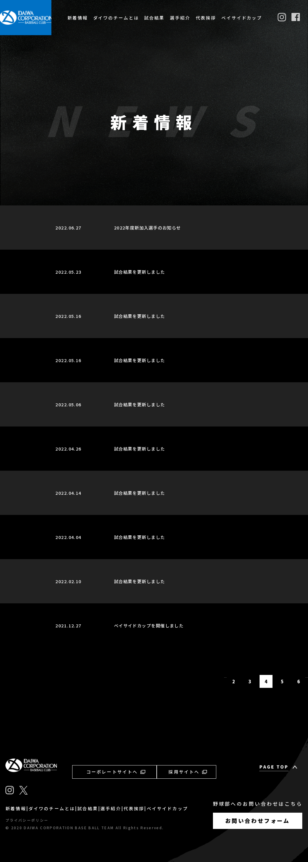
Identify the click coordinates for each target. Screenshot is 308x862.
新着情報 (77, 17)
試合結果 (154, 17)
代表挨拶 (206, 17)
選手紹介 (180, 17)
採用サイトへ (187, 771)
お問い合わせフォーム (257, 820)
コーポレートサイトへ (115, 771)
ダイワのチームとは (116, 17)
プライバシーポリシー (26, 820)
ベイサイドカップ (241, 17)
